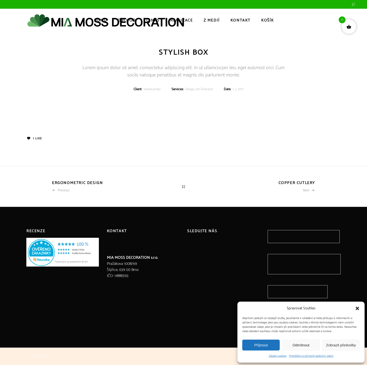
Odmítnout (301, 345)
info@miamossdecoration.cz (129, 249)
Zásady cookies (277, 356)
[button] (357, 308)
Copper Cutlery (297, 183)
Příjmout (261, 345)
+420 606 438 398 (121, 241)
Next (309, 190)
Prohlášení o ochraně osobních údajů (311, 356)
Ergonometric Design (77, 183)
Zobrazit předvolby (341, 345)
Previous (60, 190)
